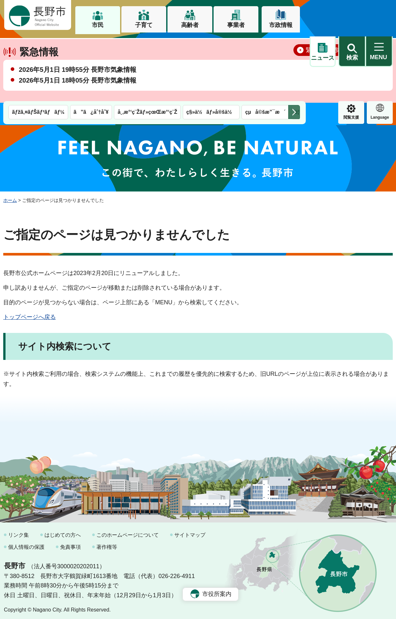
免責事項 (70, 544)
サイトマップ (189, 532)
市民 (98, 25)
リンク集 (18, 532)
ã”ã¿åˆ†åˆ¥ (91, 44)
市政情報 (280, 25)
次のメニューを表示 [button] (294, 45)
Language (351, 50)
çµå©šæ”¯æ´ (265, 44)
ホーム (10, 197)
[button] (351, 15)
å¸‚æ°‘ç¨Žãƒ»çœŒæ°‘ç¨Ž (147, 44)
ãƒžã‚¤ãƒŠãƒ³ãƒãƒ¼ (38, 44)
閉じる (378, 70)
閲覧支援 (322, 50)
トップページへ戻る (29, 313)
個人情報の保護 (26, 544)
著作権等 (106, 544)
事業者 (236, 25)
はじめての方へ (62, 532)
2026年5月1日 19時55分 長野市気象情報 (77, 89)
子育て (144, 25)
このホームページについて (127, 532)
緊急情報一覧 (323, 70)
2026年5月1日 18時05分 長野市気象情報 (77, 100)
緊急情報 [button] (380, 49)
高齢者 (190, 25)
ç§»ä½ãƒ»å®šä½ (211, 44)
